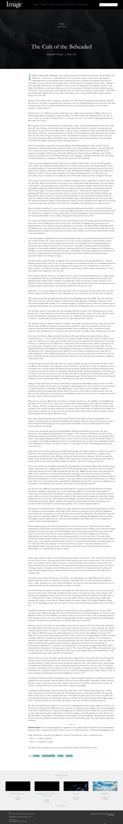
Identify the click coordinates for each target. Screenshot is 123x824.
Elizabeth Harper (55, 54)
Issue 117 (76, 799)
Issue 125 (105, 799)
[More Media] (61, 4)
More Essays (61, 805)
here (35, 738)
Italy (61, 756)
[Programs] (71, 4)
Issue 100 (47, 801)
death (37, 756)
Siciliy (69, 756)
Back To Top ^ (111, 815)
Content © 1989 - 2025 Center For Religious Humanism (102, 813)
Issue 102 (71, 54)
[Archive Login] (82, 4)
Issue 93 (18, 799)
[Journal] (52, 4)
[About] (36, 4)
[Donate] (44, 4)
